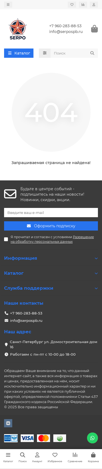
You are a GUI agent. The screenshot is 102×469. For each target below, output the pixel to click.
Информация (51, 258)
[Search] (74, 53)
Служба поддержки (51, 288)
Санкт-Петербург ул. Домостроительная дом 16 (53, 344)
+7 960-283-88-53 (65, 26)
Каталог (51, 273)
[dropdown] (8, 5)
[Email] (51, 212)
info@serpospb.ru (66, 31)
